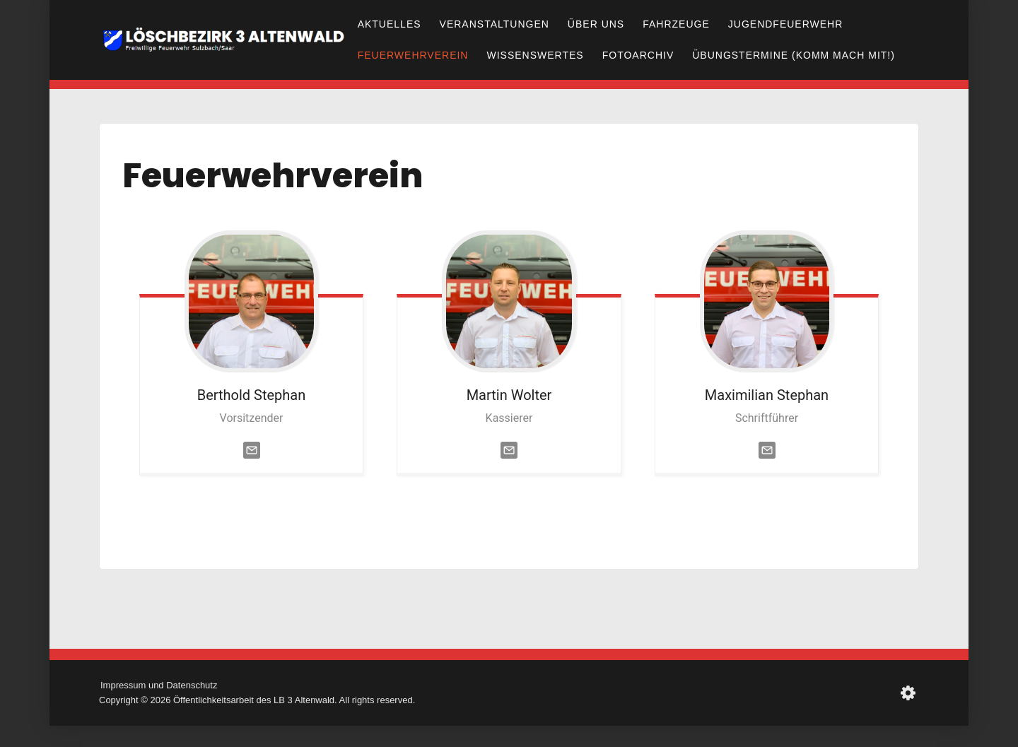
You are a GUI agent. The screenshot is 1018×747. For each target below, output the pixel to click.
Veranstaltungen (494, 24)
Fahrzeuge (676, 24)
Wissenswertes (534, 55)
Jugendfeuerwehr (785, 24)
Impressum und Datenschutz (158, 685)
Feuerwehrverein (413, 55)
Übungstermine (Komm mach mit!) (793, 55)
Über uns (596, 24)
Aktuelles (389, 24)
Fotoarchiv (638, 55)
